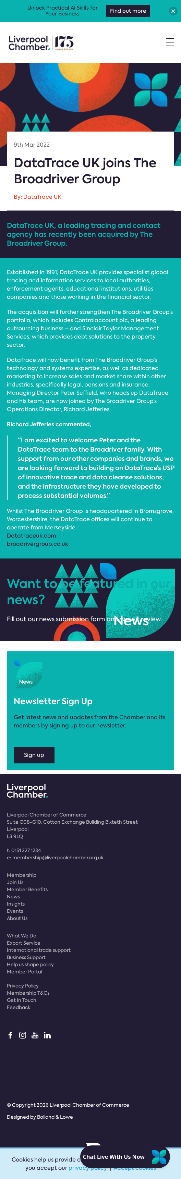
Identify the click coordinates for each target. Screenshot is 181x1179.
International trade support (39, 950)
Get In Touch (21, 1000)
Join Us (15, 882)
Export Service (23, 943)
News (13, 897)
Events (15, 911)
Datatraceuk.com (31, 535)
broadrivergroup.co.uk (37, 544)
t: (24, 850)
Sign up (34, 755)
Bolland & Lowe (55, 1117)
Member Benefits (27, 889)
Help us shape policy (30, 964)
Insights (16, 904)
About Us (17, 918)
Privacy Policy (23, 986)
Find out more (128, 11)
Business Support (26, 957)
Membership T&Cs (28, 993)
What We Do (21, 936)
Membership (21, 875)
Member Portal (24, 972)
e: (55, 858)
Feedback (19, 1007)
